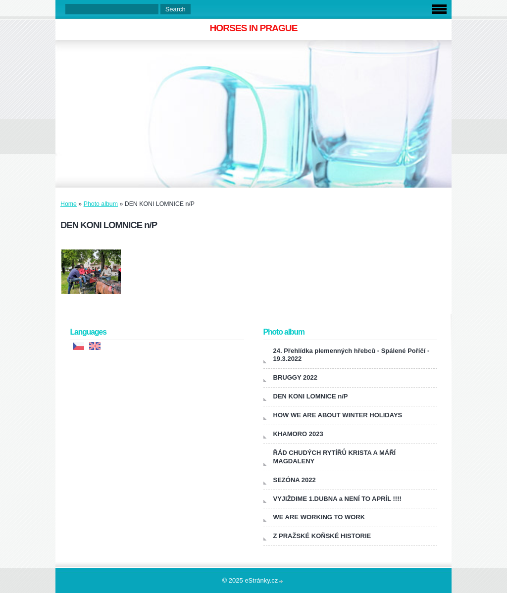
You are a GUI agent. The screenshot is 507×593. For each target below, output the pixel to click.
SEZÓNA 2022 (294, 480)
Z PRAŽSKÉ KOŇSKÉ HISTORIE (322, 536)
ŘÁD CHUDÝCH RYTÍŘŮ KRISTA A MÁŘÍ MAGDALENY (334, 457)
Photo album (101, 203)
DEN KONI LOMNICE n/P (310, 396)
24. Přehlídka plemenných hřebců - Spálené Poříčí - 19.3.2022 (351, 355)
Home (68, 203)
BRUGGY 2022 (295, 377)
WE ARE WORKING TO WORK (319, 517)
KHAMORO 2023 (298, 434)
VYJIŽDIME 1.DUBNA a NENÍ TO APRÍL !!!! (337, 498)
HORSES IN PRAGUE (254, 28)
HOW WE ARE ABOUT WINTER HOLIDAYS (338, 415)
